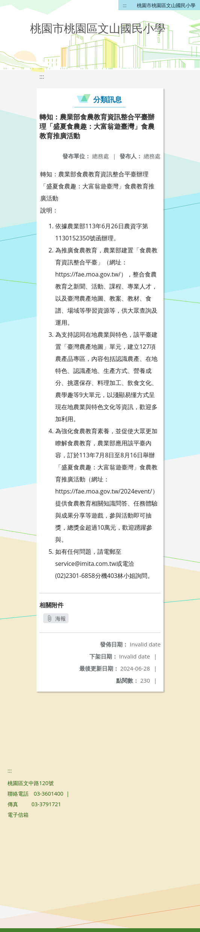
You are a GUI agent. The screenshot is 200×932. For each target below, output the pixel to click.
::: (125, 5)
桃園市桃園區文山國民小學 (166, 5)
